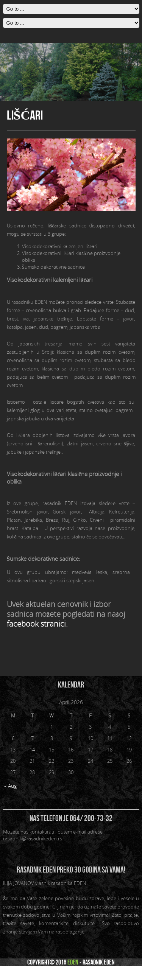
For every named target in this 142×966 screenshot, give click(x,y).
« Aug (10, 785)
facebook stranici (36, 624)
